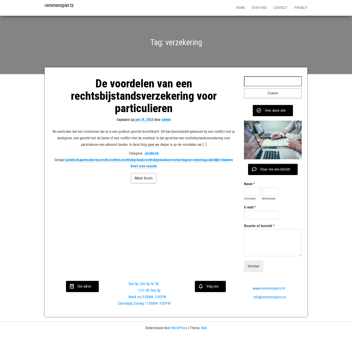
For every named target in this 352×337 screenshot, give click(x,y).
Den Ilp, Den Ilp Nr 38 (143, 284)
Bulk (204, 328)
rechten (115, 160)
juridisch (72, 160)
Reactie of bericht (259, 226)
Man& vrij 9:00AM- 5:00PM (147, 297)
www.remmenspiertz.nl (265, 288)
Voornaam (250, 198)
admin (166, 120)
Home (240, 8)
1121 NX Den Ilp (148, 290)
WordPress (179, 328)
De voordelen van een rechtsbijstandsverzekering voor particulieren (144, 96)
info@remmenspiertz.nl (266, 297)
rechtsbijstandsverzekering (165, 160)
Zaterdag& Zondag (131, 303)
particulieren (89, 160)
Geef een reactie (143, 166)
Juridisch (151, 153)
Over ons (259, 8)
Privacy (300, 8)
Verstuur (254, 266)
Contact (280, 8)
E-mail (250, 207)
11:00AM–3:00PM (157, 303)
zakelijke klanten (220, 160)
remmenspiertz (59, 5)
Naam (249, 184)
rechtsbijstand (132, 160)
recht (104, 160)
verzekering (196, 160)
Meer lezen (144, 178)
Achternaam (268, 198)
